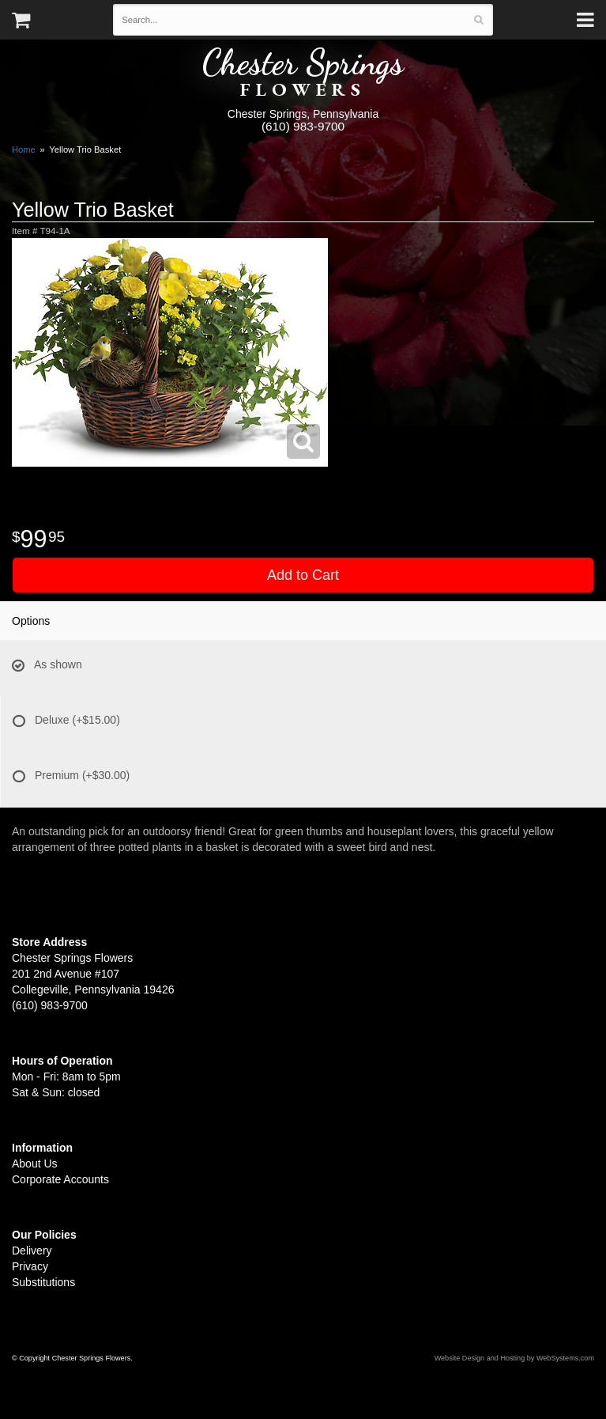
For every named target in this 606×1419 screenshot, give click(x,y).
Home (24, 149)
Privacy (30, 1266)
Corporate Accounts (60, 1179)
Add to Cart (303, 575)
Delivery (32, 1250)
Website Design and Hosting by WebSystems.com (514, 1358)
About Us (35, 1163)
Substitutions (43, 1282)
